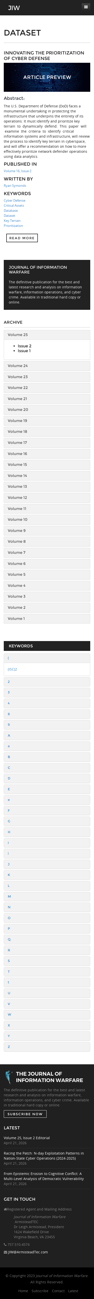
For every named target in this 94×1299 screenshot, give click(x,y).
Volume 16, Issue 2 (17, 171)
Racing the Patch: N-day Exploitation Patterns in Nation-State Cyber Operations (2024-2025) (44, 1156)
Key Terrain (12, 220)
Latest (73, 1290)
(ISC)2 (12, 669)
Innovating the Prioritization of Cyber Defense (44, 55)
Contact (58, 1290)
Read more (22, 238)
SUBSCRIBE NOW (25, 1114)
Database (11, 210)
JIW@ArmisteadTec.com (28, 1252)
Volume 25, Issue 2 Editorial (27, 1137)
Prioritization (13, 225)
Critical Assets (14, 205)
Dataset (9, 215)
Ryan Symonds (15, 185)
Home (23, 1290)
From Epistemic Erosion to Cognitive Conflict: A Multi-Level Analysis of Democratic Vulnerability (44, 1176)
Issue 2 (24, 346)
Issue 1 (24, 350)
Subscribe (40, 1290)
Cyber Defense (14, 200)
